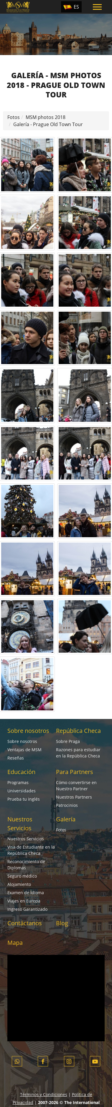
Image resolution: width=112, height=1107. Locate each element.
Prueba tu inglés (23, 799)
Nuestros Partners (74, 797)
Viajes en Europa (23, 901)
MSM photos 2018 (45, 117)
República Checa (78, 731)
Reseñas (15, 758)
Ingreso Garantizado (27, 909)
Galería (65, 819)
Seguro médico (22, 876)
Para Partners (74, 772)
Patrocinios (67, 805)
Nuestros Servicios (25, 838)
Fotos (13, 117)
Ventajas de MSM (24, 749)
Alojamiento (19, 884)
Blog (62, 923)
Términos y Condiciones (43, 1094)
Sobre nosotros (28, 731)
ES (76, 7)
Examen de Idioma (25, 892)
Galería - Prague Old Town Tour (48, 124)
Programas (18, 782)
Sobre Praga (68, 741)
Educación (21, 772)
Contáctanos (24, 923)
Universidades (21, 791)
